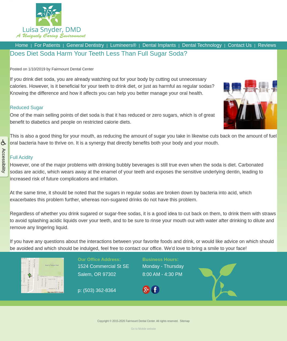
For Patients (47, 45)
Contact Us (240, 45)
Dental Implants (159, 45)
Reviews (267, 45)
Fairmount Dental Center (140, 321)
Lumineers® (123, 45)
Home (21, 45)
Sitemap (185, 321)
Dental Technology (202, 45)
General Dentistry (85, 45)
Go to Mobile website (143, 328)
